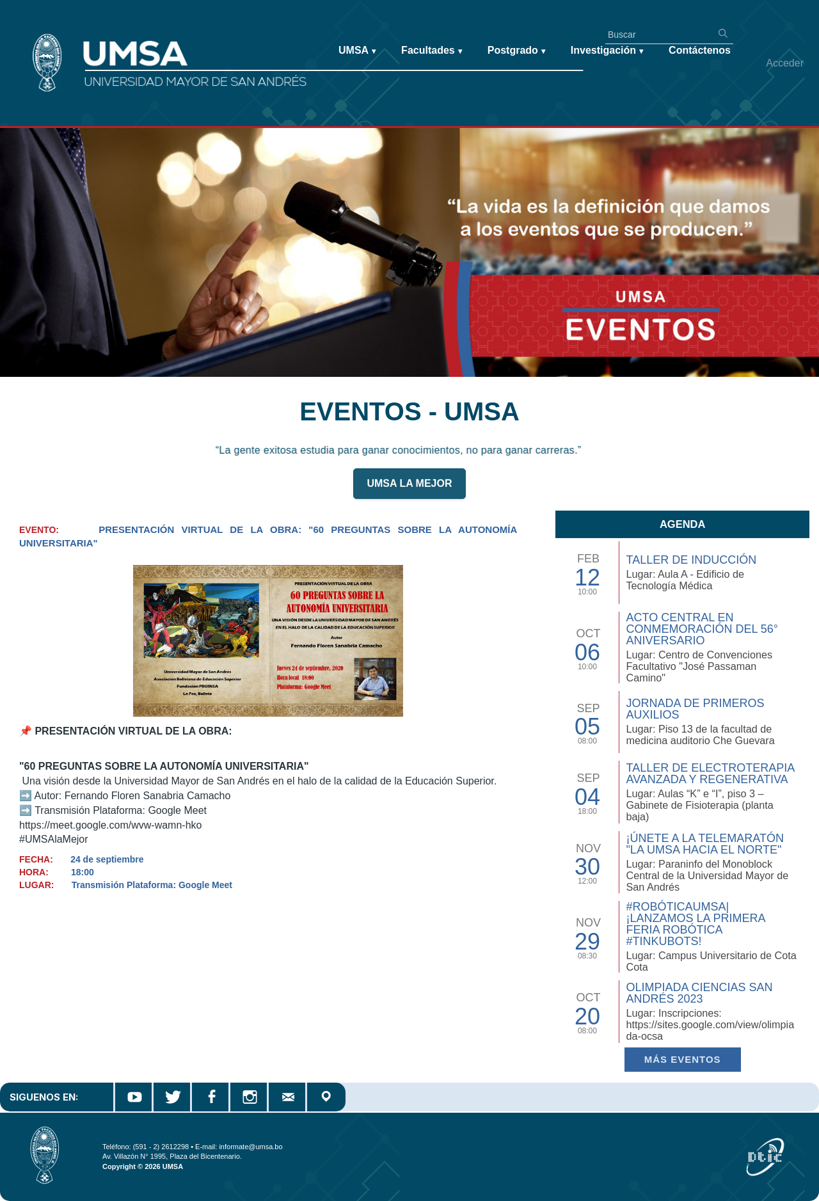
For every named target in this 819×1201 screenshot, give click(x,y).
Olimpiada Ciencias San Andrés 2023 (699, 993)
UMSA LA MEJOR (409, 489)
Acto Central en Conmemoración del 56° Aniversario (702, 629)
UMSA (357, 51)
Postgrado (516, 51)
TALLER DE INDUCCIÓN (691, 559)
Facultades (431, 51)
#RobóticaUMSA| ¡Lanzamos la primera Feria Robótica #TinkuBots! (695, 924)
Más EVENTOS (682, 1059)
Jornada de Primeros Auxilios (695, 709)
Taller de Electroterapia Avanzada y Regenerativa (710, 773)
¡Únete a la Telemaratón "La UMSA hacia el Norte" (704, 844)
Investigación (607, 51)
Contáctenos (700, 50)
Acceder (785, 63)
